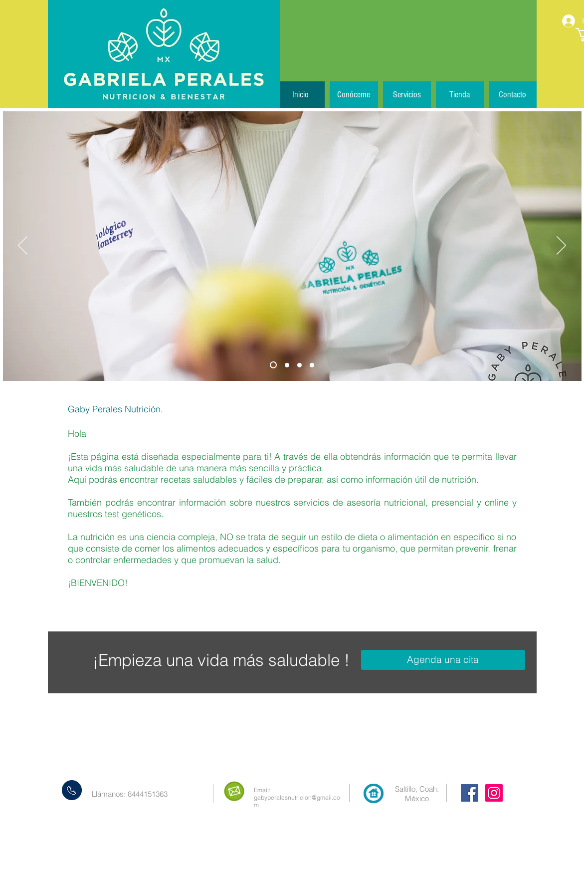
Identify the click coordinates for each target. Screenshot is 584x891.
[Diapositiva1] (273, 364)
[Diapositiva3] (299, 365)
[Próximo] (561, 246)
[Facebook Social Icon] (469, 793)
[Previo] (22, 246)
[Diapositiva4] (312, 365)
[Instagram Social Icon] (494, 793)
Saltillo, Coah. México (417, 793)
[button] (407, 94)
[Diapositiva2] (287, 365)
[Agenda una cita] (443, 660)
